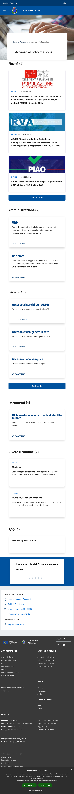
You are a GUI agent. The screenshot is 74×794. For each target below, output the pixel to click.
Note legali (5, 763)
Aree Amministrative (9, 660)
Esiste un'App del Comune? (24, 540)
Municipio (16, 467)
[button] (37, 790)
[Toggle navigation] (4, 10)
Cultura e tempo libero (45, 660)
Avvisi (39, 694)
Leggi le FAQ (42, 726)
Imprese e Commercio (45, 663)
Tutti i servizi (37, 386)
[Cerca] (69, 10)
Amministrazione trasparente (12, 753)
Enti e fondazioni (7, 666)
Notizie (14, 92)
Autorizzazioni (6, 690)
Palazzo (15, 462)
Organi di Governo (8, 657)
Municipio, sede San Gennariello (27, 497)
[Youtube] (64, 644)
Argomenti (24, 42)
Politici (3, 669)
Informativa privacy (8, 760)
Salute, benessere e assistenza (12, 687)
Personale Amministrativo (11, 672)
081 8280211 (20, 741)
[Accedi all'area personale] (65, 3)
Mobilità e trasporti (44, 666)
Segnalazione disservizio (46, 723)
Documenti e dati (7, 675)
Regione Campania (10, 3)
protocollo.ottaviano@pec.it (15, 738)
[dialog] (37, 780)
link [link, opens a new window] (56, 781)
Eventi (39, 708)
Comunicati (41, 691)
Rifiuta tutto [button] (45, 785)
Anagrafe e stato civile (45, 657)
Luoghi (40, 705)
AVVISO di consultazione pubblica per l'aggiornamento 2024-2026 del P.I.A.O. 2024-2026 (36, 183)
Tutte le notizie (37, 197)
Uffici (3, 663)
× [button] (71, 770)
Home (14, 42)
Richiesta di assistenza (45, 729)
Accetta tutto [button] (29, 785)
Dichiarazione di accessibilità (12, 766)
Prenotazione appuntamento (48, 720)
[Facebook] (58, 644)
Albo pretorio (6, 757)
